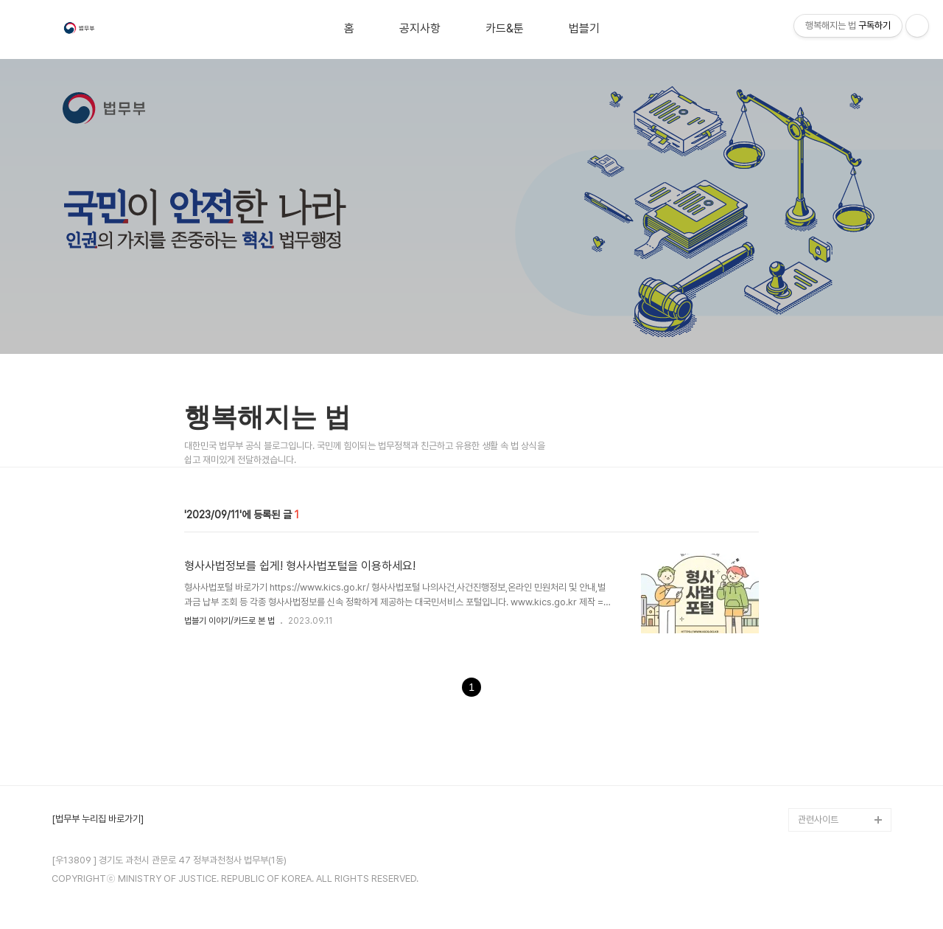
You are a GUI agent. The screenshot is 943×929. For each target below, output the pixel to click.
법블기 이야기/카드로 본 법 (229, 621)
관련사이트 (818, 819)
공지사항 (420, 28)
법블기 (584, 28)
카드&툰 (504, 28)
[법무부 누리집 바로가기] (98, 819)
